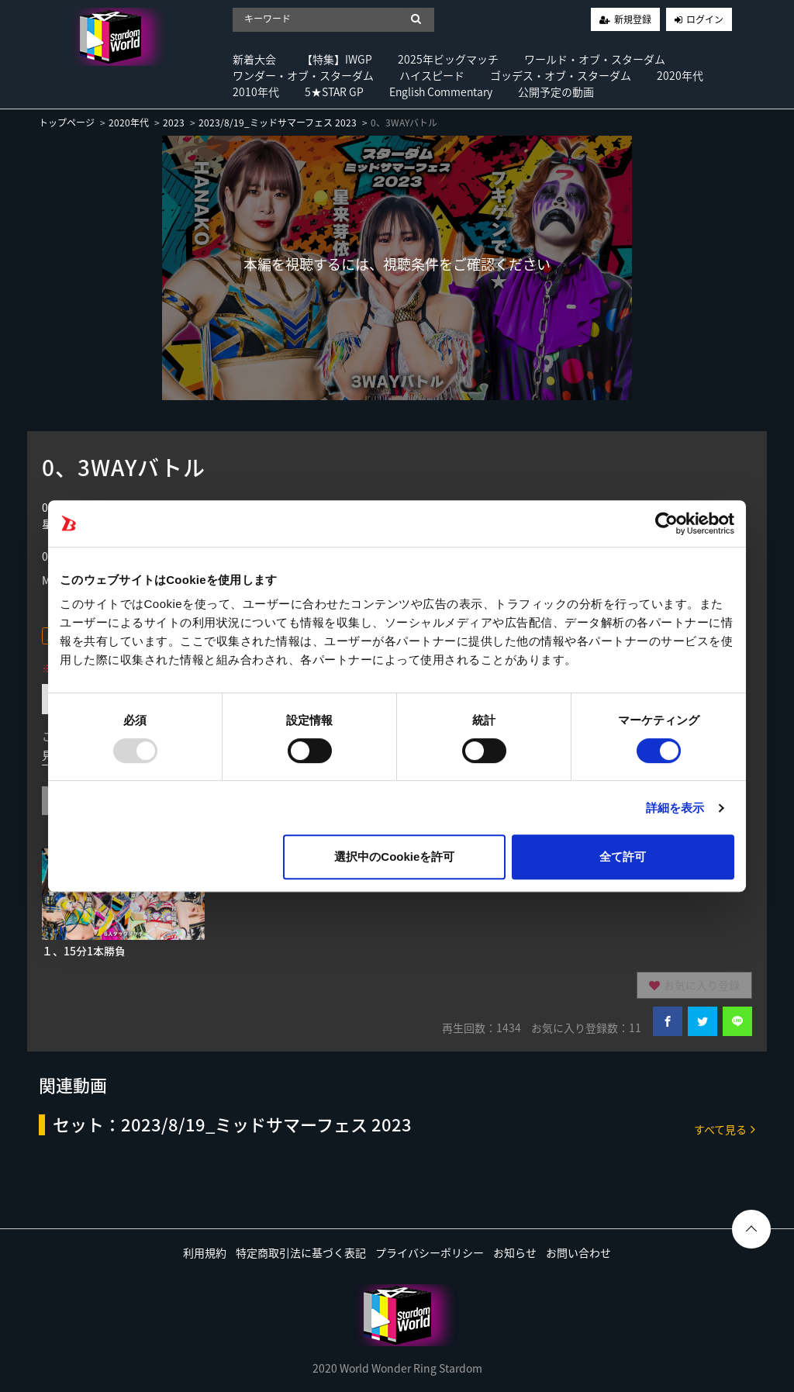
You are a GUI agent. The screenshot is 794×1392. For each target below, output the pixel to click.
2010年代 (256, 91)
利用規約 (204, 1252)
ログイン (704, 19)
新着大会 (254, 59)
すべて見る (724, 1128)
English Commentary (440, 91)
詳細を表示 (675, 807)
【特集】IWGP (337, 59)
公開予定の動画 (556, 91)
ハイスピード (431, 75)
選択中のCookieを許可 (394, 856)
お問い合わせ (578, 1252)
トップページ (67, 123)
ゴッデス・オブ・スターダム (560, 75)
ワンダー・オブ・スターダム (303, 75)
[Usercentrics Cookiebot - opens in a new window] (666, 523)
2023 (174, 123)
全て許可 (622, 856)
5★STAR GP (334, 91)
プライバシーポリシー (429, 1252)
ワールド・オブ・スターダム (594, 59)
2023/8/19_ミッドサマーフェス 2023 (277, 123)
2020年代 (680, 75)
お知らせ (515, 1252)
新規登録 (632, 19)
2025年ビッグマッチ (448, 59)
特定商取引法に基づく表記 (301, 1252)
